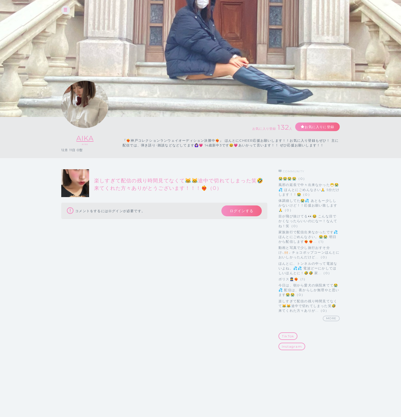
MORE (331, 318)
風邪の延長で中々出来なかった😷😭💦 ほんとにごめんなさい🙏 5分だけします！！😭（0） (309, 189)
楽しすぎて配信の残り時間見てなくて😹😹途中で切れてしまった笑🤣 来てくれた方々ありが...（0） (307, 306)
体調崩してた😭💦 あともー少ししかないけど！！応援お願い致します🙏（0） (307, 205)
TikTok (288, 336)
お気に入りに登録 (319, 127)
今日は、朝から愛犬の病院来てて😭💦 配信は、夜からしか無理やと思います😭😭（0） (308, 290)
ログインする (241, 210)
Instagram (292, 346)
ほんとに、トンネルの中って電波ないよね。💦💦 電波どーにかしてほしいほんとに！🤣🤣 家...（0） (307, 268)
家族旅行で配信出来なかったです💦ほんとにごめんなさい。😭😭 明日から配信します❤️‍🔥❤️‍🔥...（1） (308, 237)
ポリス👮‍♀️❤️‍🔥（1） (292, 279)
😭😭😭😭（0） (292, 178)
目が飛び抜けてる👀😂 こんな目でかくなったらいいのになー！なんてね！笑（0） (307, 221)
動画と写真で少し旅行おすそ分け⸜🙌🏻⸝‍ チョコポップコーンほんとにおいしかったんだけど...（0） (309, 252)
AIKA (85, 138)
